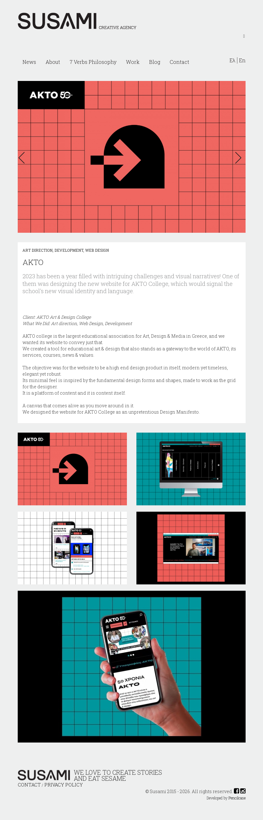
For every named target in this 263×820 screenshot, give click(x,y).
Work (133, 62)
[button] (23, 158)
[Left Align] (243, 36)
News (29, 62)
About (53, 62)
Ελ (232, 60)
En (242, 60)
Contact (179, 62)
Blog (154, 62)
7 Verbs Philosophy (93, 62)
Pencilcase (237, 798)
